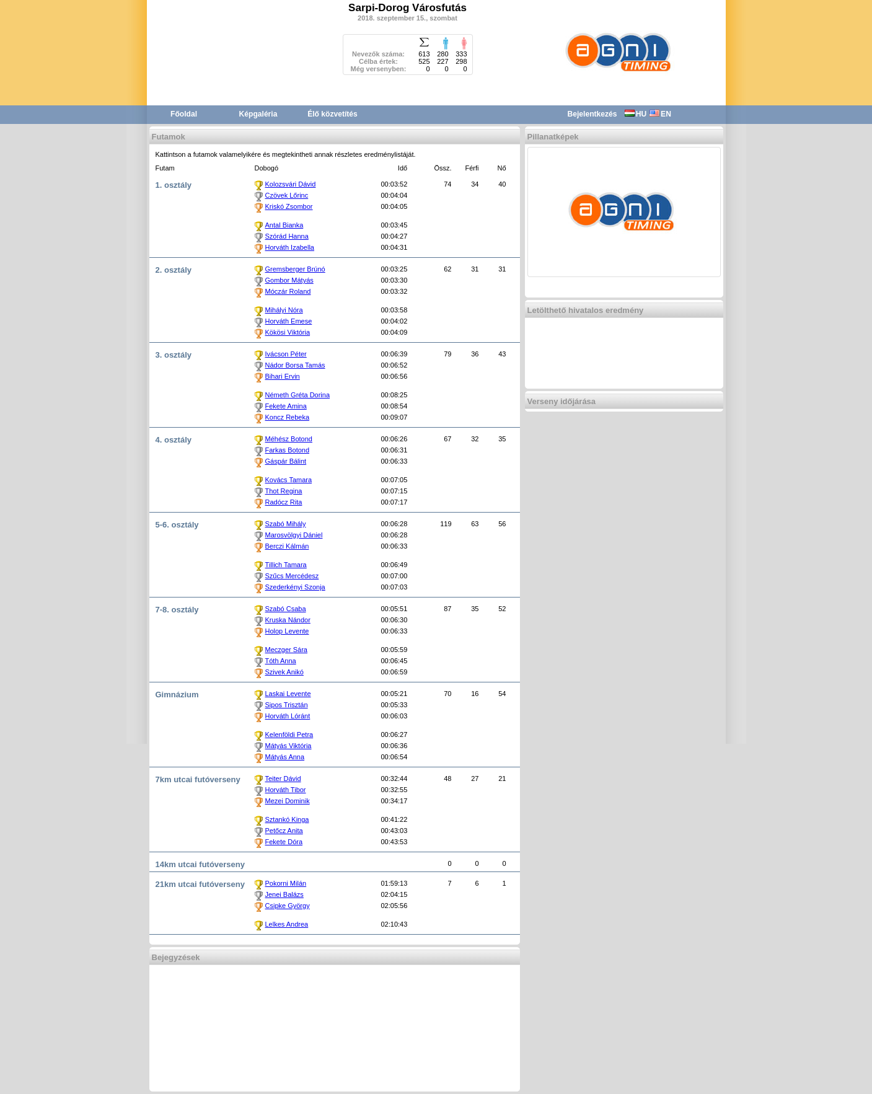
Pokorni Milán (286, 883)
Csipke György (287, 905)
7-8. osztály (177, 609)
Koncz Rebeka (287, 417)
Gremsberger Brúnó (295, 269)
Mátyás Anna (285, 757)
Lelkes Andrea (287, 924)
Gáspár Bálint (286, 461)
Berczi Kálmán (287, 546)
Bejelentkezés (592, 114)
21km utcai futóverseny (200, 884)
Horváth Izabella (290, 247)
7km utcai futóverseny (198, 779)
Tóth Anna (280, 660)
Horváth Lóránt (287, 716)
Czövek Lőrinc (287, 195)
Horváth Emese (288, 321)
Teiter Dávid (283, 778)
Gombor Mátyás (289, 280)
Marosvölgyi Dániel (294, 535)
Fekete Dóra (284, 841)
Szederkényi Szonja (295, 587)
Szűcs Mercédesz (292, 576)
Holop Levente (287, 631)
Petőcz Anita (284, 830)
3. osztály (174, 355)
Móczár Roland (288, 291)
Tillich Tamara (286, 564)
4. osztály (174, 439)
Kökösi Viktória (287, 332)
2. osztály (174, 270)
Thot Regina (283, 491)
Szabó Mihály (285, 523)
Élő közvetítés (332, 114)
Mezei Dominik (287, 801)
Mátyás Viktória (288, 745)
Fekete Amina (286, 406)
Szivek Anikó (284, 672)
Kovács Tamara (288, 479)
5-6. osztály (177, 524)
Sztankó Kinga (287, 819)
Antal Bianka (284, 225)
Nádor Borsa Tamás (295, 365)
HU (635, 114)
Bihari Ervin (282, 376)
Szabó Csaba (285, 608)
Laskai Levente (288, 693)
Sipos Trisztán (286, 704)
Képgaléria (258, 114)
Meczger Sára (286, 649)
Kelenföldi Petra (289, 734)
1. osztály (174, 185)
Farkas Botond (287, 450)
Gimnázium (177, 694)
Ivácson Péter (286, 354)
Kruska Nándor (287, 620)
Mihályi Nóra (284, 310)
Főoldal (183, 114)
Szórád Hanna (287, 236)
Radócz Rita (283, 502)
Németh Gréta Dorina (297, 395)
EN (660, 114)
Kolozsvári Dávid (290, 184)
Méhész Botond (288, 439)
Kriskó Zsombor (289, 206)
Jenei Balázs (284, 894)
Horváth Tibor (285, 789)
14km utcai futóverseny (200, 864)
